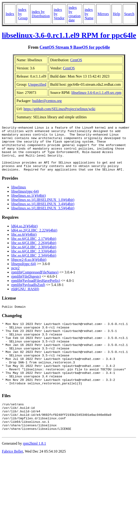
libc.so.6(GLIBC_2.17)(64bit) (33, 248)
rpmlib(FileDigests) (26, 285)
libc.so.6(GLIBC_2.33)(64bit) (33, 260)
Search (129, 14)
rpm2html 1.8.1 (34, 473)
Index (10, 14)
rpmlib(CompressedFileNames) (34, 281)
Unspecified (37, 84)
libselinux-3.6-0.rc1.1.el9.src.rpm (96, 93)
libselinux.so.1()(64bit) (28, 205)
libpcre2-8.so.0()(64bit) (28, 269)
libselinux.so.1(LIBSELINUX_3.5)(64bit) (42, 217)
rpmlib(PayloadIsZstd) (28, 294)
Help (116, 14)
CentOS (76, 60)
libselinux (18, 196)
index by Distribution (41, 14)
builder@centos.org (47, 101)
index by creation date (75, 14)
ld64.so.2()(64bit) (24, 235)
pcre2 (15, 277)
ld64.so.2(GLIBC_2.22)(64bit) (34, 239)
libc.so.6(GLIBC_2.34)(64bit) (33, 264)
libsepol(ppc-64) (23, 273)
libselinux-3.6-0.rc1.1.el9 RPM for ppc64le (69, 35)
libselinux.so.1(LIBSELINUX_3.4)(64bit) (42, 213)
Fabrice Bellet (12, 481)
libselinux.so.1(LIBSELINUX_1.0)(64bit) (42, 209)
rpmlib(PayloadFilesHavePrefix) (35, 290)
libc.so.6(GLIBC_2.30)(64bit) (33, 256)
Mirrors (103, 14)
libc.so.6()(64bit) (23, 244)
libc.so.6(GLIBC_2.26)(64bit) (33, 252)
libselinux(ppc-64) (25, 200)
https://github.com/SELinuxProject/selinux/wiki (59, 109)
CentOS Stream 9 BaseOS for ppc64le (75, 47)
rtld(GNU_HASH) (25, 298)
